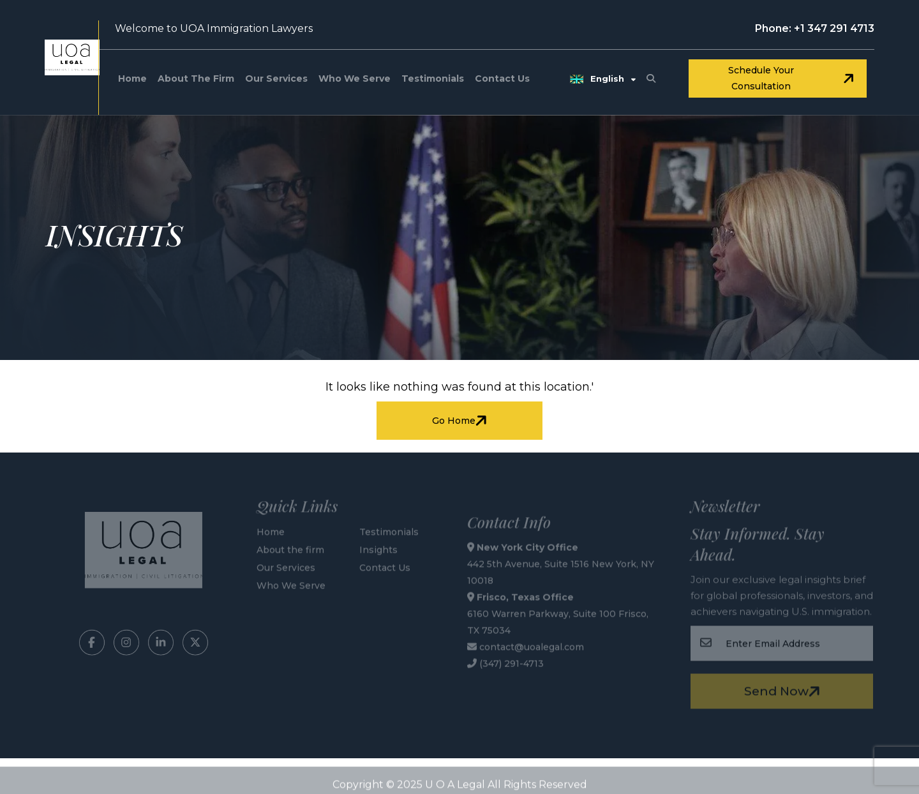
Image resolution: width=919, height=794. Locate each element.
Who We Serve (354, 78)
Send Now (784, 689)
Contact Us (502, 78)
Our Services (276, 78)
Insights (378, 547)
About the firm (196, 78)
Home (132, 78)
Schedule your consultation (792, 78)
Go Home (461, 420)
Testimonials (432, 78)
